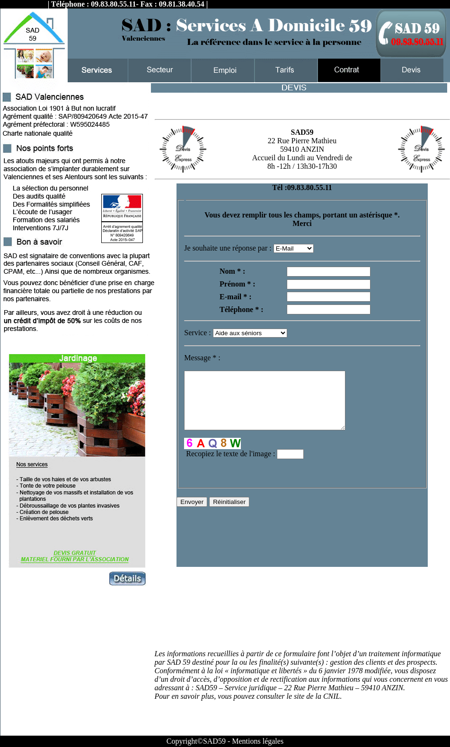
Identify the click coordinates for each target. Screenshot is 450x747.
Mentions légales (257, 741)
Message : (202, 358)
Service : (198, 333)
